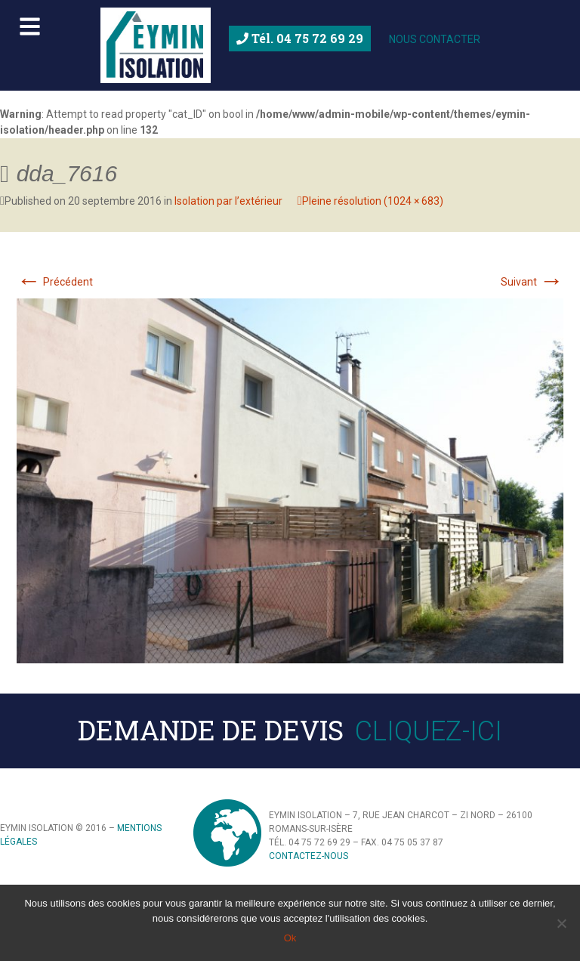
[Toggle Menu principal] (290, 23)
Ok (290, 938)
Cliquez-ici (428, 731)
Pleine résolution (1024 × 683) (372, 201)
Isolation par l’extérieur (228, 201)
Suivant (532, 282)
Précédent (55, 282)
